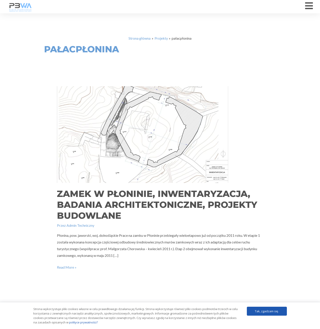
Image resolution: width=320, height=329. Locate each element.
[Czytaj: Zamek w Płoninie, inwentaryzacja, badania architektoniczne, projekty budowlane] (142, 136)
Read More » (66, 269)
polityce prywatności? (83, 322)
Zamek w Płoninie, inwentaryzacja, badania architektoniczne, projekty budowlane (157, 207)
